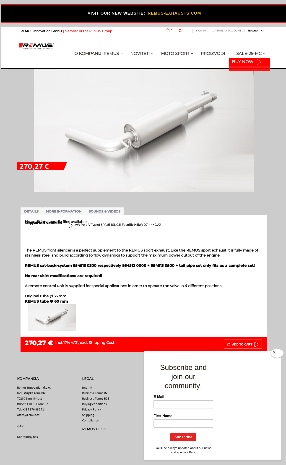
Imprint (87, 387)
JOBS (20, 426)
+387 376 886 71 (33, 409)
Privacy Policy (91, 409)
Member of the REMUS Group (88, 31)
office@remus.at (28, 415)
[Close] (277, 354)
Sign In (201, 30)
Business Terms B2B (95, 398)
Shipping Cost (101, 342)
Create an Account (227, 30)
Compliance (90, 420)
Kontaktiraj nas (27, 437)
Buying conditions (94, 404)
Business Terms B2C (95, 393)
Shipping (88, 415)
